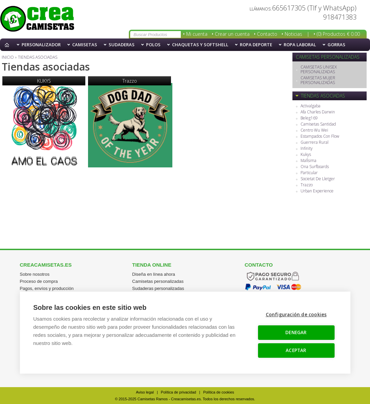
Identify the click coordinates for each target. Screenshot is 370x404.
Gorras (336, 45)
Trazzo (307, 185)
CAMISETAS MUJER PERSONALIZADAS (318, 80)
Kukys (306, 154)
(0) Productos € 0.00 (338, 34)
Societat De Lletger (318, 179)
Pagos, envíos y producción (47, 288)
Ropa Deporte (256, 45)
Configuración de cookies (296, 315)
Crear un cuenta (232, 34)
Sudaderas (122, 45)
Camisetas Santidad (318, 124)
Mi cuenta (196, 34)
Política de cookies (218, 392)
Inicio (8, 44)
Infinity (307, 148)
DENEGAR (296, 332)
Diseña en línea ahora (153, 274)
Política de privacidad (178, 392)
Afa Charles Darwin (318, 112)
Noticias (293, 34)
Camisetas (84, 45)
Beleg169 (309, 118)
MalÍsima (308, 160)
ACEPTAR (296, 350)
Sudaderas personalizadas (158, 288)
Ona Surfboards (315, 166)
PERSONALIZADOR (41, 45)
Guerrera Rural (315, 142)
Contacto (267, 34)
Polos (153, 45)
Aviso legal (145, 392)
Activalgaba (310, 106)
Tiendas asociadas (37, 19)
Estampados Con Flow (320, 136)
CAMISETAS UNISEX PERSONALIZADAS (319, 70)
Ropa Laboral (300, 45)
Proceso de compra (39, 281)
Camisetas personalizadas (157, 281)
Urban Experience (317, 191)
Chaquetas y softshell (200, 45)
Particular (309, 173)
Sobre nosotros (35, 274)
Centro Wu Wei (314, 130)
